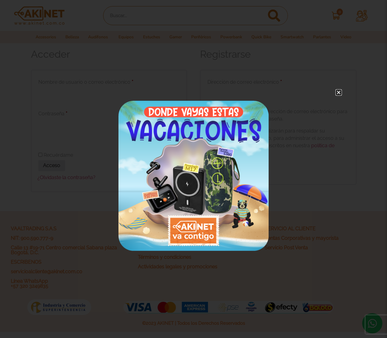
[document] (193, 169)
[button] (338, 92)
